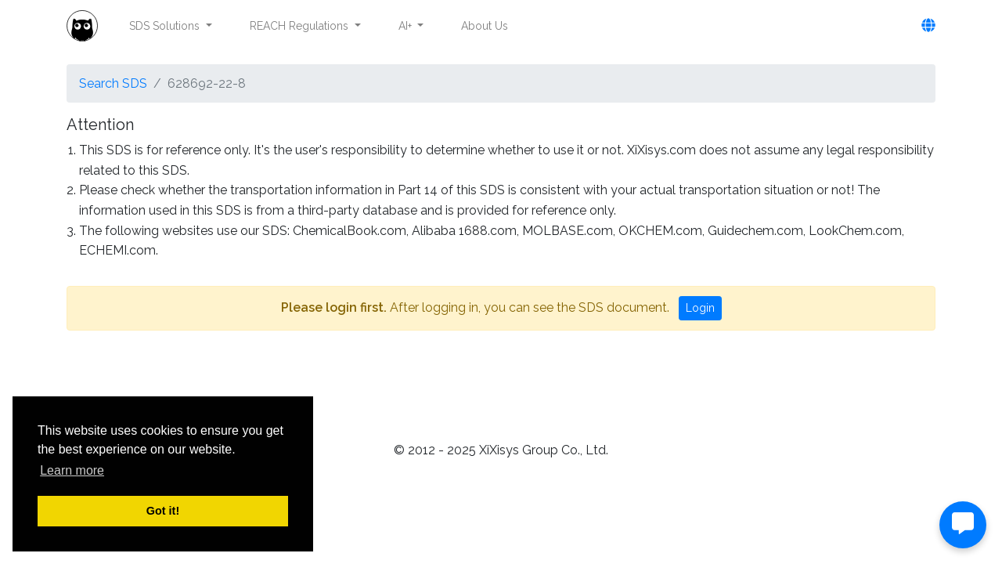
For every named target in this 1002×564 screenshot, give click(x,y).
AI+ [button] (406, 26)
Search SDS (113, 83)
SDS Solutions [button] (166, 26)
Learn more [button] (72, 470)
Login (700, 308)
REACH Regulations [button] (300, 26)
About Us (484, 26)
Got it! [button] (162, 510)
